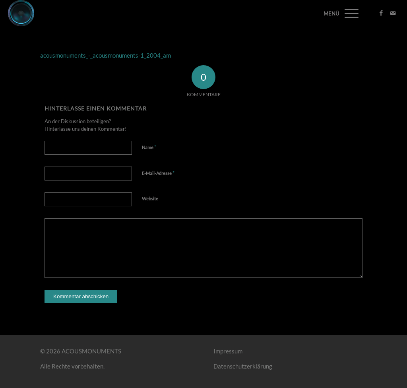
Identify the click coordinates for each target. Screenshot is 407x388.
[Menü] (349, 13)
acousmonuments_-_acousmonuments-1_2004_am (105, 55)
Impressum (227, 351)
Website (150, 198)
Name (149, 147)
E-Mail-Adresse (158, 173)
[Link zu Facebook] (381, 13)
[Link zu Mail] (393, 13)
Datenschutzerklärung (242, 366)
